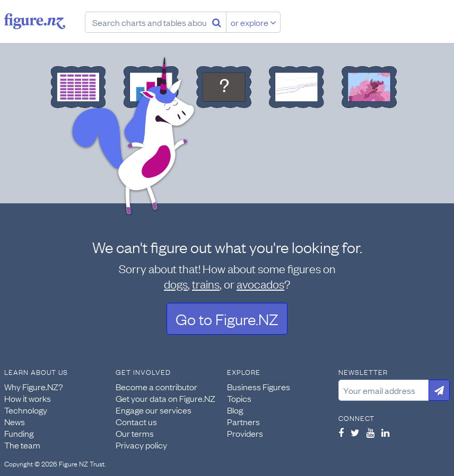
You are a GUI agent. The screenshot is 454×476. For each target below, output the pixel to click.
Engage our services (153, 410)
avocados (260, 283)
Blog (235, 410)
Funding (18, 433)
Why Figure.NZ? (33, 386)
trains (206, 283)
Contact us (136, 421)
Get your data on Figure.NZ (165, 398)
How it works (27, 398)
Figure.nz (34, 21)
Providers (245, 433)
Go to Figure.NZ (227, 318)
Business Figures (258, 386)
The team (22, 445)
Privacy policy (141, 445)
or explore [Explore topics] (253, 22)
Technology (25, 410)
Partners (243, 421)
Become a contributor (156, 386)
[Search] (216, 22)
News (14, 421)
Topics (239, 398)
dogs (176, 283)
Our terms (135, 433)
